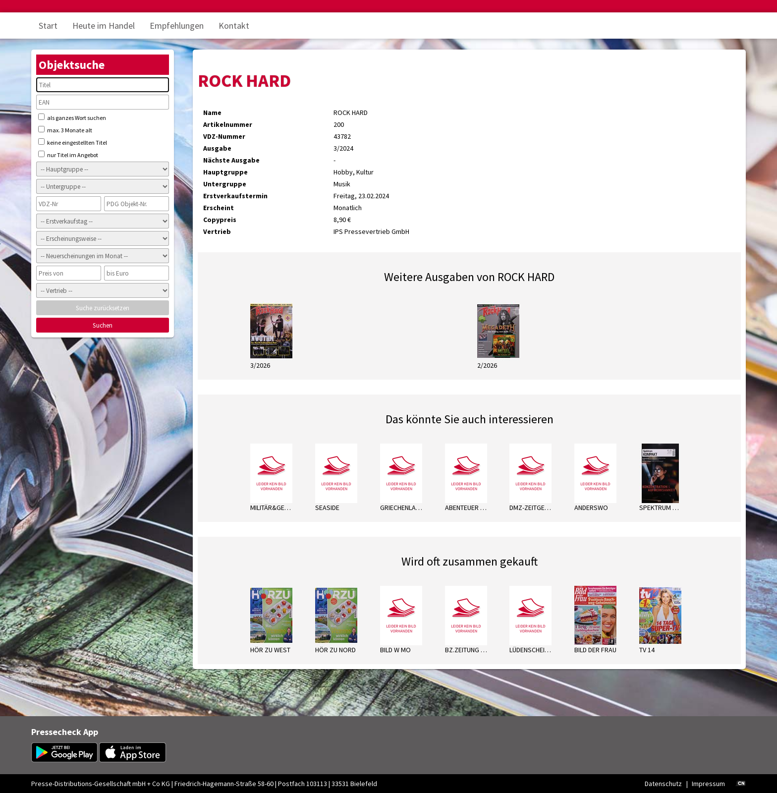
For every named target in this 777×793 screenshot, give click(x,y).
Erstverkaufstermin (235, 195)
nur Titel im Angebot (68, 155)
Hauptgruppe (225, 172)
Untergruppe (224, 183)
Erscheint (218, 207)
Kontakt (234, 25)
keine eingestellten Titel (72, 142)
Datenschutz (663, 783)
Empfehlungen (177, 25)
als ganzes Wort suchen (72, 117)
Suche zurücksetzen (102, 308)
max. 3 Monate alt (65, 130)
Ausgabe (217, 148)
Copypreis (219, 219)
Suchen (102, 325)
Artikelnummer (227, 124)
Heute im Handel (103, 25)
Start (48, 25)
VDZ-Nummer (224, 136)
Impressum (708, 783)
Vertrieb (217, 231)
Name (212, 112)
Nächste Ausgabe (231, 160)
